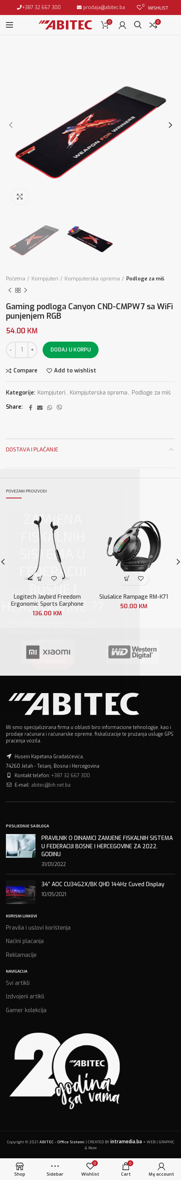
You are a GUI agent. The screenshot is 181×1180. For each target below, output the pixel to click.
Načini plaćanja (25, 941)
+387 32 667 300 (41, 7)
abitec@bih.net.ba (51, 785)
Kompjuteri (45, 278)
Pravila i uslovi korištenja (38, 928)
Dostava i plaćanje (32, 449)
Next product (25, 290)
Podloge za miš (145, 278)
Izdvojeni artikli (25, 996)
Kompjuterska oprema (92, 278)
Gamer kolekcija (26, 1010)
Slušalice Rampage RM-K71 (133, 596)
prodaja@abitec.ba (103, 7)
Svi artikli (18, 983)
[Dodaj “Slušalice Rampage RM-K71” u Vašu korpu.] (127, 578)
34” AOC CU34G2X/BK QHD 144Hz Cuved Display (102, 884)
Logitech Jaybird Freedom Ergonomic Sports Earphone (47, 600)
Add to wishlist (75, 371)
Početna (15, 278)
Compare (25, 371)
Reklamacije (21, 955)
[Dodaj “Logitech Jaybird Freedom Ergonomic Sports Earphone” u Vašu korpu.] (40, 578)
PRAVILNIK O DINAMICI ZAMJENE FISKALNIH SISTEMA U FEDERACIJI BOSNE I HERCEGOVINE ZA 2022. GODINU (107, 846)
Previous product (9, 290)
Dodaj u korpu (70, 349)
